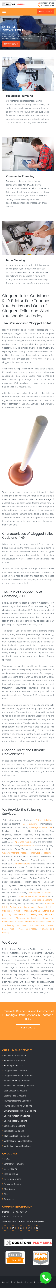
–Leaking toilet (35, 914)
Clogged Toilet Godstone (15, 1070)
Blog (6, 1194)
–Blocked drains (22, 863)
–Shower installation (25, 921)
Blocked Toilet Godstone (15, 1055)
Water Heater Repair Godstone (18, 1141)
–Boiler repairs (27, 845)
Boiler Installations (12, 1179)
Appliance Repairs (12, 1184)
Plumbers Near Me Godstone (17, 1100)
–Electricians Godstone (41, 899)
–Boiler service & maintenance (32, 896)
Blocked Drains (11, 1173)
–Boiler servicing (29, 823)
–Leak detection (19, 914)
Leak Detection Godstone (15, 1090)
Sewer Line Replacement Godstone (20, 1110)
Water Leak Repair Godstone (17, 1146)
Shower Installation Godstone (18, 1115)
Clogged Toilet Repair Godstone (18, 1075)
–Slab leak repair (37, 925)
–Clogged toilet (43, 907)
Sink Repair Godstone (14, 1130)
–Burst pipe (28, 907)
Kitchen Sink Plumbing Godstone (19, 1085)
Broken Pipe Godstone (14, 1060)
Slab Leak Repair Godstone (16, 1135)
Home (7, 1158)
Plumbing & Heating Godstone (18, 1105)
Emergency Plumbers (14, 1163)
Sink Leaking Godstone (14, 1125)
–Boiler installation (43, 820)
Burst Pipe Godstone (13, 1065)
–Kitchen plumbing (31, 910)
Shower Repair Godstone (15, 1120)
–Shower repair (43, 921)
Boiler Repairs (10, 1168)
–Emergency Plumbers (40, 892)
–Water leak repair (26, 928)
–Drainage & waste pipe (40, 827)
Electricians (9, 1189)
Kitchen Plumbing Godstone (17, 1080)
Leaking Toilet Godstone (15, 1095)
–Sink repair (21, 925)
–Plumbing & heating (26, 918)
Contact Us (9, 1199)
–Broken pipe (15, 907)
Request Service (11, 44)
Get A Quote (28, 1027)
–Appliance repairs (22, 841)
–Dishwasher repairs (40, 852)
